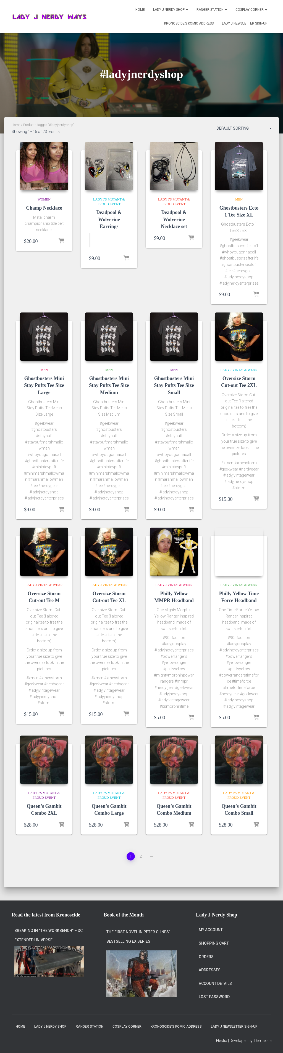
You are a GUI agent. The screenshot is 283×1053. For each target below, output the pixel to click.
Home (140, 10)
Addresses (210, 965)
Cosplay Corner (251, 10)
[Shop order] (244, 129)
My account (211, 925)
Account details (215, 978)
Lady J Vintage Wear (239, 370)
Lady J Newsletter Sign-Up (244, 23)
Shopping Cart (214, 938)
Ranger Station (211, 10)
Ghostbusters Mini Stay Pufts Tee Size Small (174, 385)
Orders (206, 952)
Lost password (214, 992)
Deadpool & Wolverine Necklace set (174, 219)
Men (239, 199)
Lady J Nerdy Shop (170, 10)
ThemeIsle (262, 1040)
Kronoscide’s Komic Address (189, 23)
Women (44, 199)
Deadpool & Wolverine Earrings (109, 219)
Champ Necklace (44, 208)
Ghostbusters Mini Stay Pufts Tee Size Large (44, 385)
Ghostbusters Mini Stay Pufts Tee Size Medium (109, 385)
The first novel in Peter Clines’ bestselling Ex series (138, 932)
